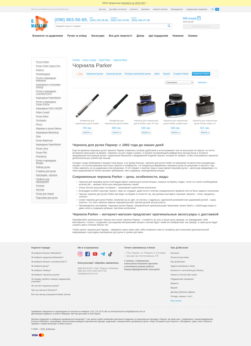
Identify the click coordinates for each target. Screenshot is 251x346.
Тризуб (166, 73)
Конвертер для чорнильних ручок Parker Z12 (117, 123)
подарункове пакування (196, 9)
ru (212, 9)
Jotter (157, 73)
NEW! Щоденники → (125, 3)
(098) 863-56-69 (71, 19)
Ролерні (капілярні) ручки (138, 73)
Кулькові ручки (113, 73)
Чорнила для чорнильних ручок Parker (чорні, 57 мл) (205, 123)
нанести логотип (160, 9)
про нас (102, 9)
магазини (145, 9)
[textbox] (111, 26)
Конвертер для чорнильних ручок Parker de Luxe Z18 (87, 123)
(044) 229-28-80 (97, 311)
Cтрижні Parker (181, 73)
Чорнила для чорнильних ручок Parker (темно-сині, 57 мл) (175, 123)
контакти (134, 9)
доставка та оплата (117, 9)
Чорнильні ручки (94, 73)
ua (217, 9)
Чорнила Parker (201, 73)
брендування (177, 9)
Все (81, 73)
